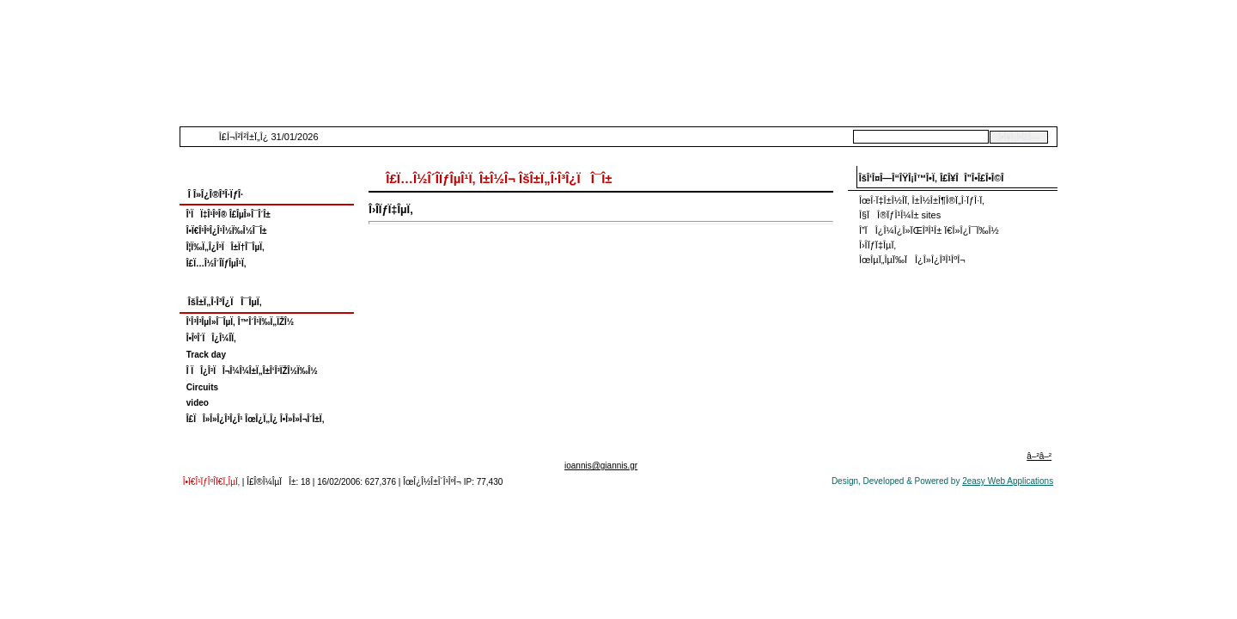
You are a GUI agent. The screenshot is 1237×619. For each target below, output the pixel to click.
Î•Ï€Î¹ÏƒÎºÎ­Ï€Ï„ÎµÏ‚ (211, 482)
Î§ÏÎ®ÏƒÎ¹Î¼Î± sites (900, 215)
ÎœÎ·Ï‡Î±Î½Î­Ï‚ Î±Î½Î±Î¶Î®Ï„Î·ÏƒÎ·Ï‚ (921, 200)
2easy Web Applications (1007, 481)
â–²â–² (1039, 456)
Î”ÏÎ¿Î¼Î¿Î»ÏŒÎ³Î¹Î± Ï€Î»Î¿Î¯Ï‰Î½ (929, 230)
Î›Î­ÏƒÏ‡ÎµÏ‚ (877, 245)
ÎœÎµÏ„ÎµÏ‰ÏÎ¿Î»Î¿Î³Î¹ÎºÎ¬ (912, 259)
